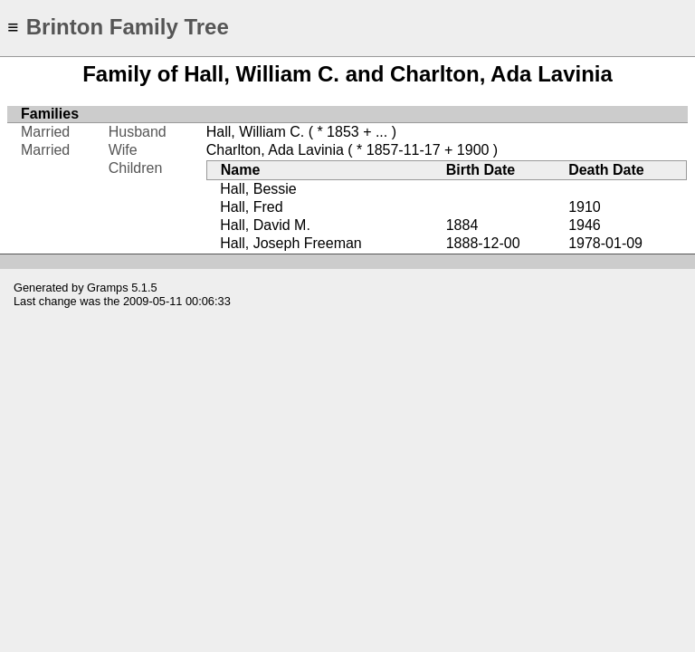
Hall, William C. (255, 131)
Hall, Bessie (258, 189)
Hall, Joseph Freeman (291, 243)
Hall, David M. (265, 225)
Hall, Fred (251, 207)
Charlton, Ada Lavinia (275, 150)
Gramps (108, 287)
